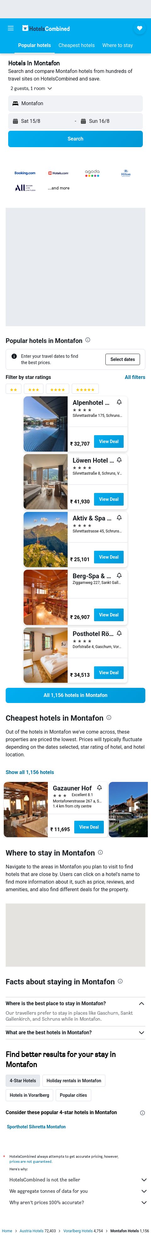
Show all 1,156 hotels (30, 772)
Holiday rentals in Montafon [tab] (74, 1080)
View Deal (109, 441)
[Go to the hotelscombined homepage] (45, 28)
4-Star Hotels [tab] (23, 1080)
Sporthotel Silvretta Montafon (36, 1126)
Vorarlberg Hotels (77, 1231)
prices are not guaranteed (30, 1161)
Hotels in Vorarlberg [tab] (29, 1095)
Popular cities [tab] (73, 1095)
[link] (75, 695)
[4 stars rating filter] (57, 391)
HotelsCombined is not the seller (78, 1180)
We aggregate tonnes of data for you (78, 1191)
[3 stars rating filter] (33, 391)
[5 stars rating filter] (85, 391)
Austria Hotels (32, 1231)
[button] (11, 28)
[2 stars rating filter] (13, 391)
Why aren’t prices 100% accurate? (78, 1202)
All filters (135, 377)
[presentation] (88, 340)
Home (7, 1231)
